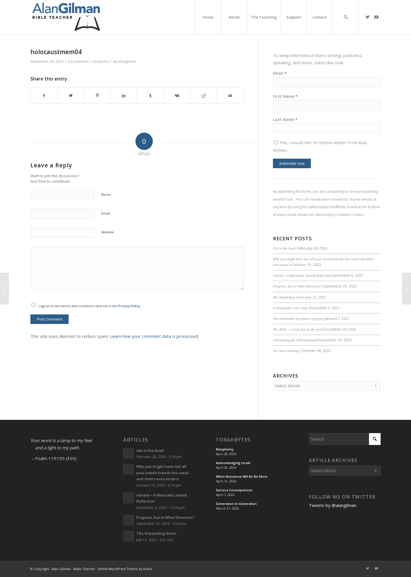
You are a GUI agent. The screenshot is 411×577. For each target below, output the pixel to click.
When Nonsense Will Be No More (241, 476)
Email (105, 213)
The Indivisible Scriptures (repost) (298, 319)
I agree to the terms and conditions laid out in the (89, 306)
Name (106, 194)
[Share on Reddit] (203, 96)
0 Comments (78, 61)
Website (107, 232)
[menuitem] (208, 17)
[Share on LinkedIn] (124, 96)
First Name (285, 96)
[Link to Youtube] (376, 16)
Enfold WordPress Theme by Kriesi (125, 569)
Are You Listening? (287, 351)
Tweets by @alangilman (332, 505)
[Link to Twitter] (367, 16)
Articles (103, 61)
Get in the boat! (284, 248)
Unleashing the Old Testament (295, 340)
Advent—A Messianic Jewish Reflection (302, 276)
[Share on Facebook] (44, 96)
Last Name (285, 119)
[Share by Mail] (230, 96)
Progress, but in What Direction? (297, 286)
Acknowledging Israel (233, 463)
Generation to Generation (236, 503)
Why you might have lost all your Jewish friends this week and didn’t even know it (162, 472)
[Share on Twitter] (71, 96)
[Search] (346, 17)
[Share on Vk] (177, 96)
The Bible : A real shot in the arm (297, 329)
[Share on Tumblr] (150, 96)
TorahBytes (233, 439)
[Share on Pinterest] (97, 96)
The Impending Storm (289, 297)
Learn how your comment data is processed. (154, 336)
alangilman (127, 61)
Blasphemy (225, 449)
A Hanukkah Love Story (290, 308)
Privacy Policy (129, 306)
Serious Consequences (234, 490)
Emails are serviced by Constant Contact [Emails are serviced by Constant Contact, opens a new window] (331, 214)
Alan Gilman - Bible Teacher (73, 569)
